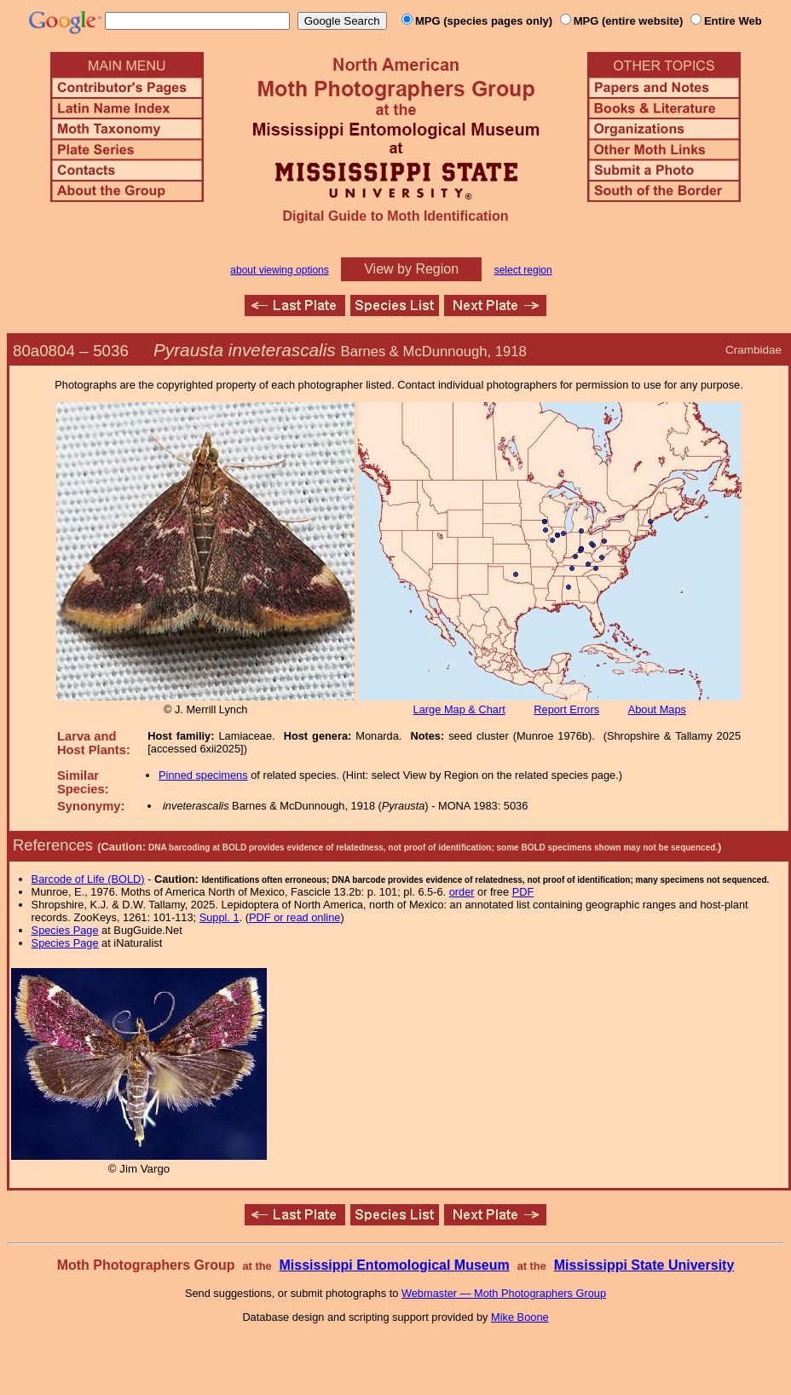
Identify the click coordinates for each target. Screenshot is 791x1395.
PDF (523, 891)
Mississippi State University (644, 1265)
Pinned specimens (203, 775)
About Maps (657, 709)
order (462, 891)
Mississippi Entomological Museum (394, 1265)
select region (523, 270)
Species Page (65, 930)
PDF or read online (294, 917)
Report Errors (566, 709)
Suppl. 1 (219, 917)
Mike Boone (520, 1317)
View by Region (411, 269)
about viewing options (279, 270)
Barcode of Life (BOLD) (88, 879)
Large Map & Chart (459, 709)
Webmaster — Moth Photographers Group (503, 1293)
